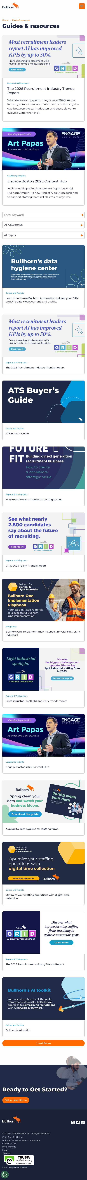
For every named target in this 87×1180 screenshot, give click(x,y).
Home (5, 20)
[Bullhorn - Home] (11, 1120)
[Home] (10, 7)
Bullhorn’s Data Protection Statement (21, 1140)
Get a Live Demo (16, 1100)
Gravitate (22, 1167)
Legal (5, 1150)
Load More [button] (43, 1043)
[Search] (82, 215)
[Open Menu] (82, 6)
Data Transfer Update (13, 1137)
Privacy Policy (9, 1146)
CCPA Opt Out (9, 1143)
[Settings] (5, 1174)
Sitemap (6, 1153)
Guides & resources (21, 20)
